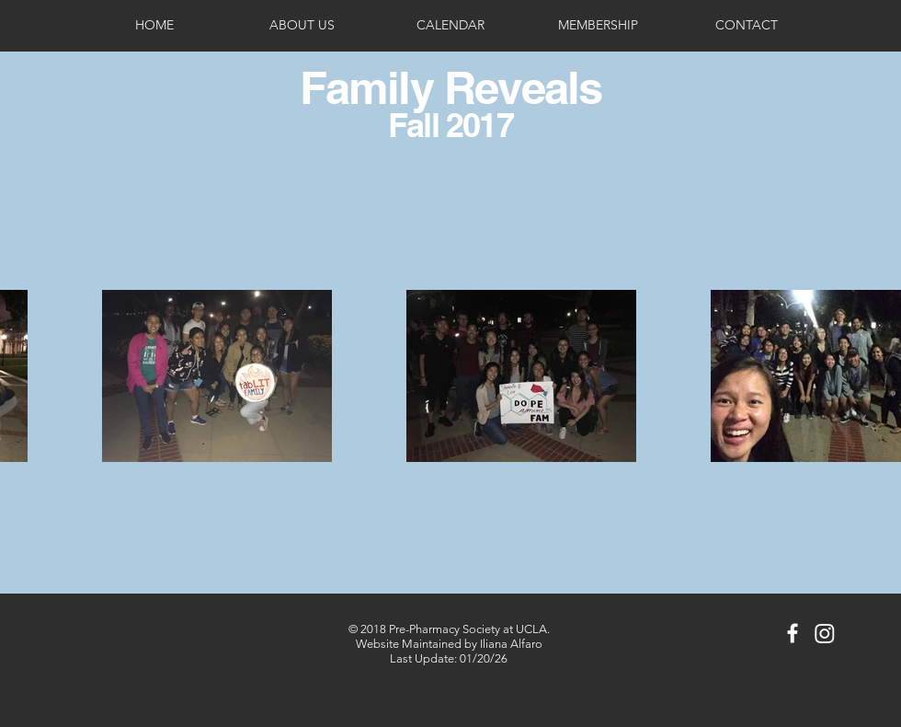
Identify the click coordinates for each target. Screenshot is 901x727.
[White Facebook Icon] (792, 633)
